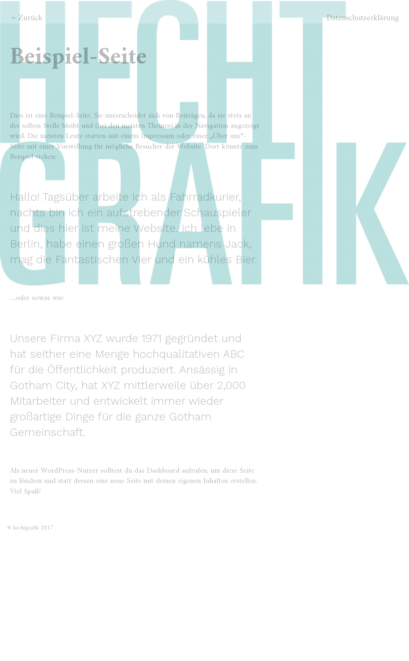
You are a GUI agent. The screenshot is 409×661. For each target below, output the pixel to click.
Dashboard (163, 477)
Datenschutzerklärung (363, 18)
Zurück (30, 18)
